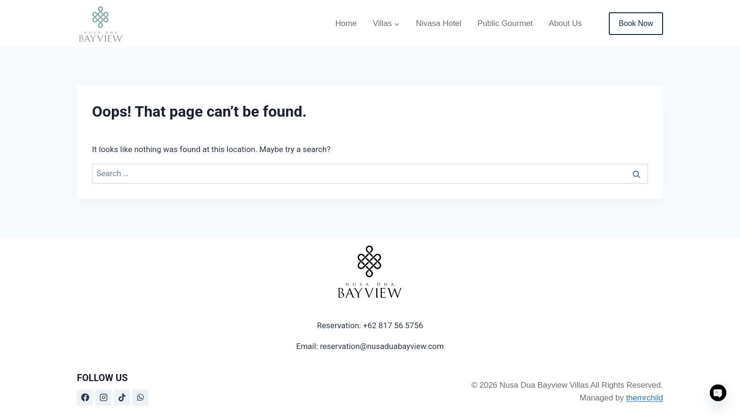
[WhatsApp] (140, 398)
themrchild (644, 397)
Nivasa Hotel (438, 23)
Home (346, 23)
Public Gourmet (505, 23)
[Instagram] (103, 398)
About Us (565, 23)
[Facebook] (85, 398)
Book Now (636, 23)
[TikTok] (122, 398)
